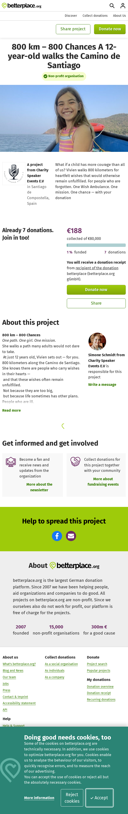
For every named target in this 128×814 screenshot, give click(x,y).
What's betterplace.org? (19, 664)
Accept (99, 797)
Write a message (102, 384)
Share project (73, 28)
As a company (54, 677)
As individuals (54, 671)
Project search (97, 664)
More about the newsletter (39, 487)
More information (39, 798)
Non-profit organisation (66, 76)
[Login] (123, 6)
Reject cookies (72, 798)
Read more (11, 410)
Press (6, 690)
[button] (57, 536)
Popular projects (98, 671)
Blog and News (13, 671)
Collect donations (95, 16)
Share (96, 303)
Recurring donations (101, 700)
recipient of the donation (97, 268)
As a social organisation (61, 664)
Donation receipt (99, 693)
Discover (71, 16)
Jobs (6, 684)
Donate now (110, 28)
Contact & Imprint (15, 697)
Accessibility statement (19, 703)
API (5, 710)
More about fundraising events (103, 482)
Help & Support (14, 726)
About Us (119, 16)
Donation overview (100, 686)
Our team (9, 677)
